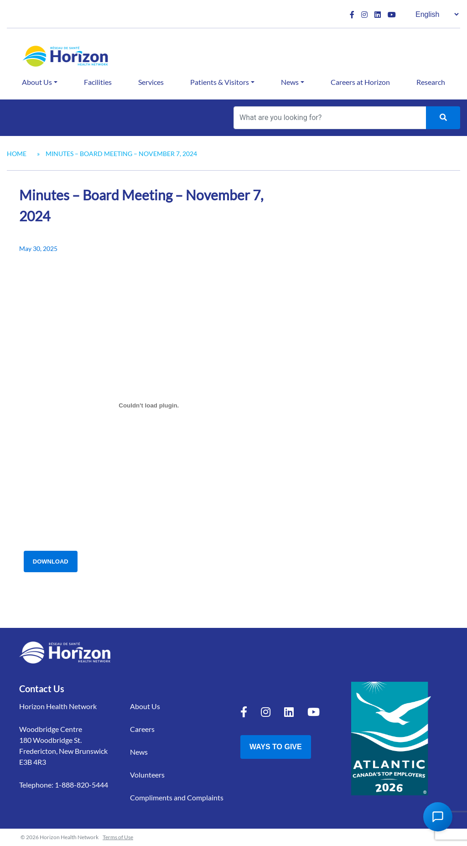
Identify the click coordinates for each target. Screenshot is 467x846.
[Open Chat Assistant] (437, 816)
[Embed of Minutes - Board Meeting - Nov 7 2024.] (149, 406)
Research (430, 82)
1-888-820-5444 (81, 784)
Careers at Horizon (360, 82)
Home (16, 153)
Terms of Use (118, 837)
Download (50, 561)
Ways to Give (275, 747)
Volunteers (147, 774)
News (290, 82)
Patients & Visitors (219, 82)
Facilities (98, 82)
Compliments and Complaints (176, 797)
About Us (37, 82)
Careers (142, 729)
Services (151, 82)
